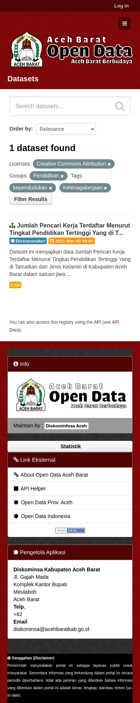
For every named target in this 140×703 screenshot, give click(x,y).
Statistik (70, 446)
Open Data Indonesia (41, 516)
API (97, 322)
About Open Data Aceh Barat (50, 475)
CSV (15, 285)
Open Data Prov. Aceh (42, 502)
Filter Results (30, 199)
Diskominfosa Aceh (66, 426)
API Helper (29, 489)
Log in (121, 6)
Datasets (22, 79)
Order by (20, 129)
